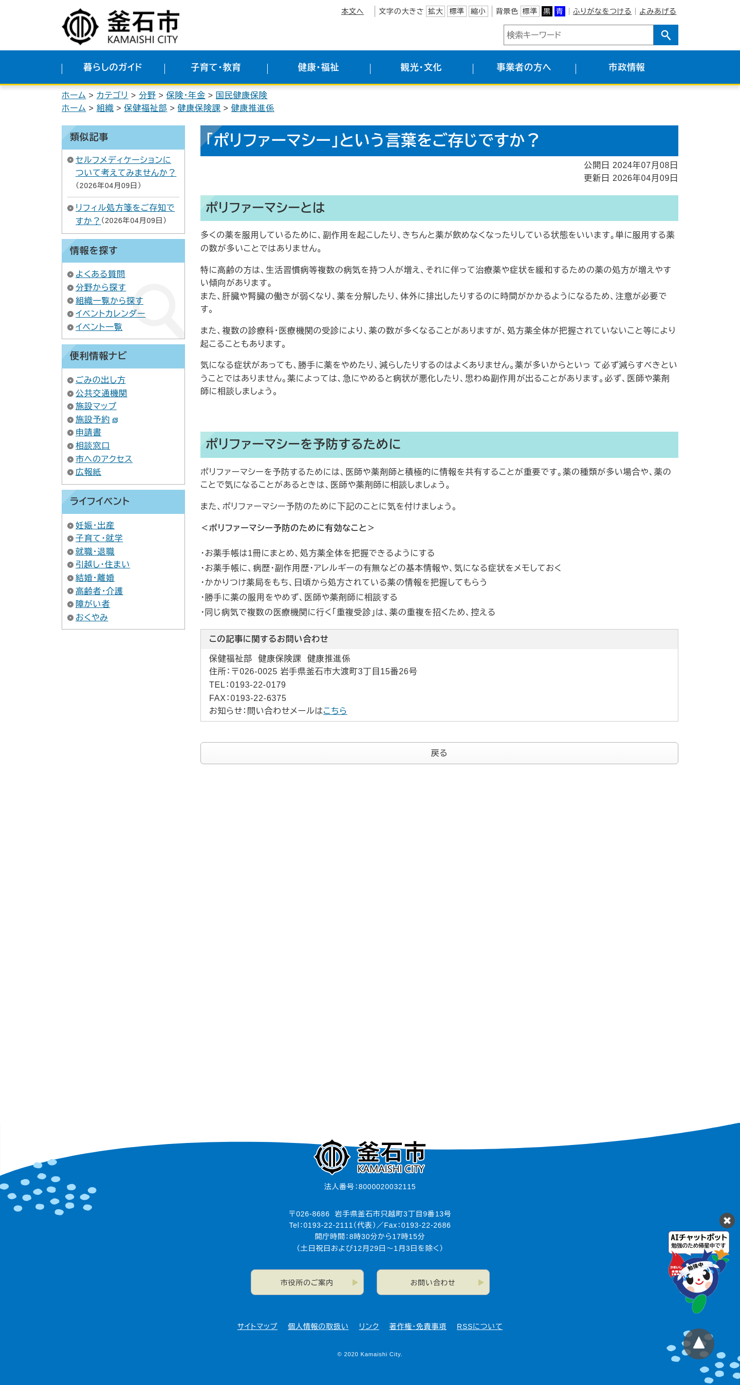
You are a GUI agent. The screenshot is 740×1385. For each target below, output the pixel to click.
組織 (105, 108)
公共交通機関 (101, 393)
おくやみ (92, 617)
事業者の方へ (524, 67)
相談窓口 (93, 445)
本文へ (352, 11)
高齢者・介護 (99, 591)
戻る (439, 753)
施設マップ (96, 406)
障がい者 (93, 604)
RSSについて (480, 1326)
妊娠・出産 (95, 525)
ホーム (74, 95)
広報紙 (88, 472)
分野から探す (101, 287)
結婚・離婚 (95, 578)
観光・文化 (421, 67)
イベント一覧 (99, 327)
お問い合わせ (433, 1283)
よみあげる (657, 11)
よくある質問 (100, 274)
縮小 (478, 11)
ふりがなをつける (602, 11)
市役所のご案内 (307, 1283)
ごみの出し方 (101, 380)
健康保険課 (199, 108)
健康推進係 (252, 108)
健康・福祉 (319, 67)
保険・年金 (186, 95)
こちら (335, 711)
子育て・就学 (99, 538)
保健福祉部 (145, 108)
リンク (369, 1326)
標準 (457, 11)
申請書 (88, 432)
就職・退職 (95, 551)
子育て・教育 (216, 67)
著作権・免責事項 (418, 1326)
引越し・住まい (103, 564)
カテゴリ (112, 95)
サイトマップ (257, 1326)
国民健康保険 (242, 95)
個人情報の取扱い (318, 1326)
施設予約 (97, 419)
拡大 (435, 11)
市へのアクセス (104, 459)
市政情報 (626, 67)
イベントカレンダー (110, 313)
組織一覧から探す (109, 301)
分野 (147, 95)
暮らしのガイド (112, 67)
